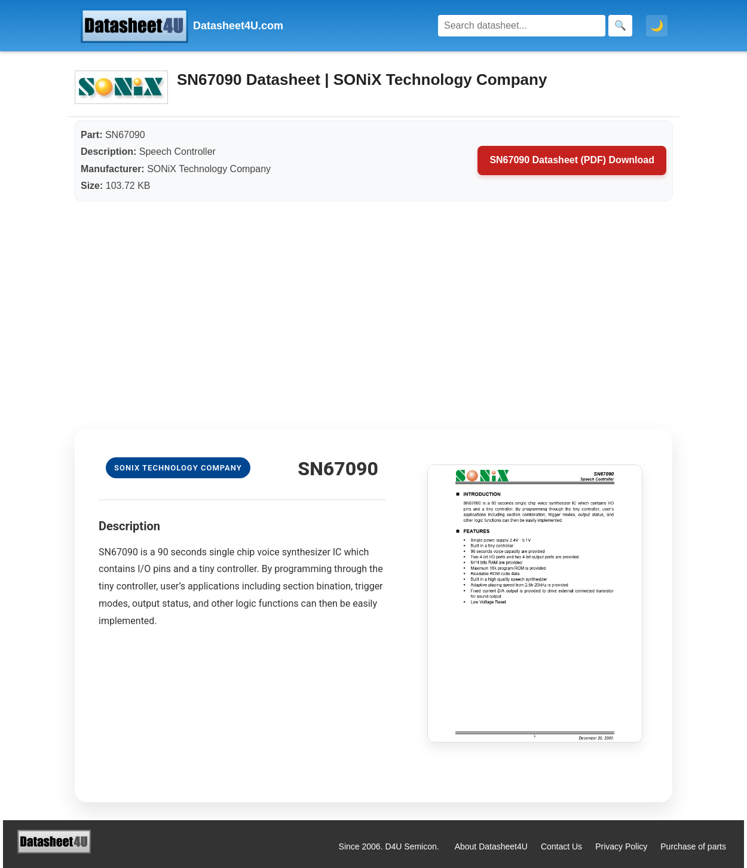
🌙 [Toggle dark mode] (656, 26)
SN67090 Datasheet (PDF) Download (571, 160)
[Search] (521, 25)
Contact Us (561, 846)
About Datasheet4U (491, 846)
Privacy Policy (621, 846)
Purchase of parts (693, 846)
